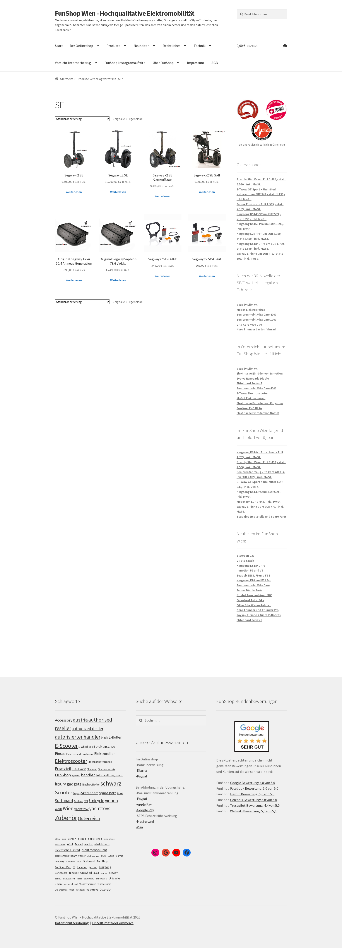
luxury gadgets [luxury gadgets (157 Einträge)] (68, 784)
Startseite (67, 79)
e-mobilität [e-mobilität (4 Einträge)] (109, 838)
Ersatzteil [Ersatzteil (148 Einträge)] (63, 768)
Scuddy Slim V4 (247, 305)
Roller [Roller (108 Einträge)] (96, 784)
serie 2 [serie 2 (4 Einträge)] (58, 878)
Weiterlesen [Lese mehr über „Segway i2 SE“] (74, 192)
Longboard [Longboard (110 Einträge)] (115, 775)
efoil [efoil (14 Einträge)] (70, 844)
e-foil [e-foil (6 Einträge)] (99, 838)
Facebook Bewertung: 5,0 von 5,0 (254, 788)
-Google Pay (145, 810)
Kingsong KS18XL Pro (251, 566)
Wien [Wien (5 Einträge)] (71, 889)
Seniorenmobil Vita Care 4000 (256, 314)
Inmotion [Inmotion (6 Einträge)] (82, 867)
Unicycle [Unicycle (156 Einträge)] (96, 800)
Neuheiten (141, 45)
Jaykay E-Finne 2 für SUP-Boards (259, 615)
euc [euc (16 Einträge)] (103, 856)
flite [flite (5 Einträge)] (79, 861)
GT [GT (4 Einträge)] (74, 867)
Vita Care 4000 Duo (249, 324)
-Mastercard (145, 821)
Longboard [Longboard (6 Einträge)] (61, 872)
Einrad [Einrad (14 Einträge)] (79, 844)
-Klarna (141, 770)
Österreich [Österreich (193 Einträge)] (89, 818)
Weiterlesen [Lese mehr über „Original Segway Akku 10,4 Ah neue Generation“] (74, 280)
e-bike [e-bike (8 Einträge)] (91, 838)
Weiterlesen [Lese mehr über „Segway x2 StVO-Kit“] (207, 276)
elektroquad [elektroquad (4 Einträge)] (93, 856)
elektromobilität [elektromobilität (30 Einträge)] (94, 850)
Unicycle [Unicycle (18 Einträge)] (114, 878)
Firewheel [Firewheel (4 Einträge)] (70, 861)
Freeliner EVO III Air (249, 408)
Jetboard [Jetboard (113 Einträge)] (102, 775)
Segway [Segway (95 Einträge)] (76, 793)
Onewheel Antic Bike (250, 600)
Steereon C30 (245, 556)
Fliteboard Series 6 (249, 620)
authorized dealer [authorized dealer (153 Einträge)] (87, 728)
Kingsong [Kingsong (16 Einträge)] (105, 867)
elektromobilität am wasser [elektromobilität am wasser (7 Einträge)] (70, 855)
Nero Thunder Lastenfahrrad (256, 329)
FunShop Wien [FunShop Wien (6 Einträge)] (63, 867)
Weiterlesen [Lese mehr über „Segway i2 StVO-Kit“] (163, 276)
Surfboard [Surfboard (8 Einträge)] (101, 878)
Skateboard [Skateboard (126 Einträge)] (89, 793)
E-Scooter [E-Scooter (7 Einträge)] (60, 844)
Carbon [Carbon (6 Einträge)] (72, 838)
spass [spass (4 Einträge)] (79, 878)
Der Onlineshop (81, 45)
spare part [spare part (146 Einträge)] (107, 792)
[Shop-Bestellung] (82, 118)
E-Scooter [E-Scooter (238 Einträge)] (66, 745)
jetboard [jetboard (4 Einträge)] (93, 867)
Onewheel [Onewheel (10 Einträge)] (86, 873)
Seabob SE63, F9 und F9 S (253, 575)
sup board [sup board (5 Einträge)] (89, 878)
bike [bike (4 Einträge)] (64, 838)
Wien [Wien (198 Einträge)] (68, 808)
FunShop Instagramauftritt (124, 62)
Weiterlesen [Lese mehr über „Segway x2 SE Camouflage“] (163, 196)
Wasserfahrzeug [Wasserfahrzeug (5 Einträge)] (87, 884)
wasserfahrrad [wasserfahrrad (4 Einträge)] (70, 884)
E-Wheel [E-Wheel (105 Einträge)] (83, 747)
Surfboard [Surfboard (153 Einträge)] (64, 800)
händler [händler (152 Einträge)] (88, 774)
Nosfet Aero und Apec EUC (254, 595)
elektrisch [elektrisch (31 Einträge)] (101, 844)
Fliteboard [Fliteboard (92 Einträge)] (92, 769)
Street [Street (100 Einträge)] (120, 793)
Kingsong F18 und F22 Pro (254, 580)
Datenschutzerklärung (72, 923)
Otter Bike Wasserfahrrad (254, 605)
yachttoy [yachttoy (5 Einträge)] (80, 889)
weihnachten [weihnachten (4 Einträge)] (61, 889)
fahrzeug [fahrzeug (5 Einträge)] (59, 861)
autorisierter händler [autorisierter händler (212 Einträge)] (77, 736)
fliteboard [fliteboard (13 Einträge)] (89, 861)
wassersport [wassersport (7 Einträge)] (104, 884)
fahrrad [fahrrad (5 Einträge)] (119, 855)
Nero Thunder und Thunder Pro (258, 610)
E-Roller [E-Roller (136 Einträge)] (115, 737)
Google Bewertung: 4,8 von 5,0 (252, 783)
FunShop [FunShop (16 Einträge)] (102, 861)
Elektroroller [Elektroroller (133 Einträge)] (104, 753)
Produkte (113, 45)
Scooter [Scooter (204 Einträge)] (63, 792)
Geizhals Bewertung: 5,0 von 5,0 (253, 800)
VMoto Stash (245, 561)
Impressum (195, 62)
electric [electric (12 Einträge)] (88, 844)
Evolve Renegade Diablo (253, 378)
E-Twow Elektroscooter (252, 393)
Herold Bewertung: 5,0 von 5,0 (252, 794)
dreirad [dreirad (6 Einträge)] (82, 838)
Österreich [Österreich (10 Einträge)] (105, 889)
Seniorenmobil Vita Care (253, 585)
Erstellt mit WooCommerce (112, 923)
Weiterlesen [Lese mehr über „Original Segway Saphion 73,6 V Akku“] (118, 280)
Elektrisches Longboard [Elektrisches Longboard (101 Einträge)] (80, 754)
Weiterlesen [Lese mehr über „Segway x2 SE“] (118, 192)
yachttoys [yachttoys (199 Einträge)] (99, 808)
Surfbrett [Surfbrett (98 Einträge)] (78, 801)
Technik (199, 45)
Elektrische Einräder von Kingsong (260, 403)
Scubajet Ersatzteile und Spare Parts (262, 516)
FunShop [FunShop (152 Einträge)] (63, 774)
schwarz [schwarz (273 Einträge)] (110, 783)
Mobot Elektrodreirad (251, 310)
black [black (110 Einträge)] (104, 737)
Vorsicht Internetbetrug (73, 62)
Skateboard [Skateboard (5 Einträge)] (69, 878)
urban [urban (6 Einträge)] (58, 884)
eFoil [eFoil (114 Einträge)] (92, 747)
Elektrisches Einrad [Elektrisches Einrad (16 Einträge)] (67, 850)
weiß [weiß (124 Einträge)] (58, 809)
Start (59, 45)
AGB (215, 62)
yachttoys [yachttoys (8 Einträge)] (92, 889)
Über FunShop (163, 62)
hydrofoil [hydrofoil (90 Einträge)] (76, 775)
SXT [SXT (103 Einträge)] (86, 801)
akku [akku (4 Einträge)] (57, 838)
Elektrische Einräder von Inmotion (260, 373)
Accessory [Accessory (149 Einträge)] (63, 720)
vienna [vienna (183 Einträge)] (111, 800)
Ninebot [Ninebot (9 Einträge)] (74, 872)
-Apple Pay (144, 804)
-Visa (139, 827)
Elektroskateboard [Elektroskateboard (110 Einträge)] (100, 762)
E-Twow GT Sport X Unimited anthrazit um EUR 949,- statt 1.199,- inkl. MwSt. (261, 194)
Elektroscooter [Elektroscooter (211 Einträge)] (71, 761)
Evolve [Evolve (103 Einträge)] (82, 769)
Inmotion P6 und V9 (250, 570)
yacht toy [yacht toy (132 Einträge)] (81, 809)
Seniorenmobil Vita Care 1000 (256, 319)
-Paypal (141, 776)
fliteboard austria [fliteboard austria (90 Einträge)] (106, 769)
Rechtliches (171, 45)
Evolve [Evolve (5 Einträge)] (111, 855)
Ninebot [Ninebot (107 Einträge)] (87, 784)
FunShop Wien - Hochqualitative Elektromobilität (124, 13)
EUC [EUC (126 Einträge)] (75, 769)
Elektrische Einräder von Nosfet (258, 413)
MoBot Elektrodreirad (251, 398)
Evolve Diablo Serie (249, 590)
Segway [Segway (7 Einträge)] (113, 872)
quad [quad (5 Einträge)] (96, 872)
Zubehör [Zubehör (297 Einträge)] (66, 818)
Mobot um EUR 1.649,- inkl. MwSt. (259, 502)
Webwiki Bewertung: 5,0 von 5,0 (253, 811)
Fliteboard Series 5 (249, 383)
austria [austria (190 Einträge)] (80, 720)
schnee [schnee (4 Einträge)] (104, 873)
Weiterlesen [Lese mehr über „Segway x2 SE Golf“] (207, 192)
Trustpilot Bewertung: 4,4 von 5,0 (255, 805)
